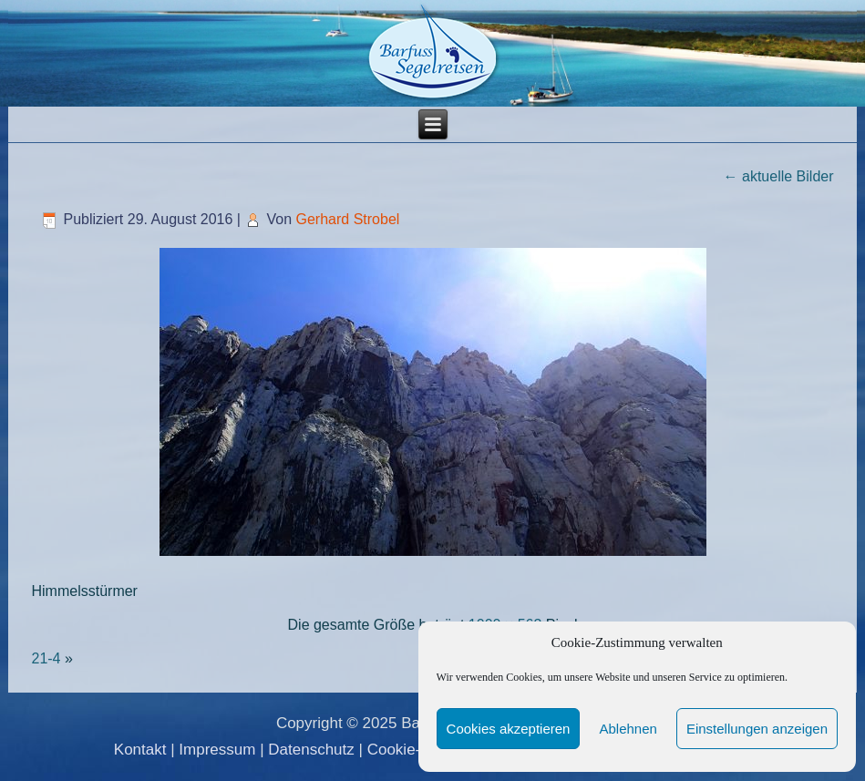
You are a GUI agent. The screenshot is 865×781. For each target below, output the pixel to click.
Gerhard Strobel (348, 219)
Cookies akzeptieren (509, 728)
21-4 (45, 658)
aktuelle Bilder (779, 176)
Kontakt (140, 749)
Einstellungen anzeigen (757, 728)
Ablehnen (627, 728)
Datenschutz (311, 749)
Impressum (217, 749)
